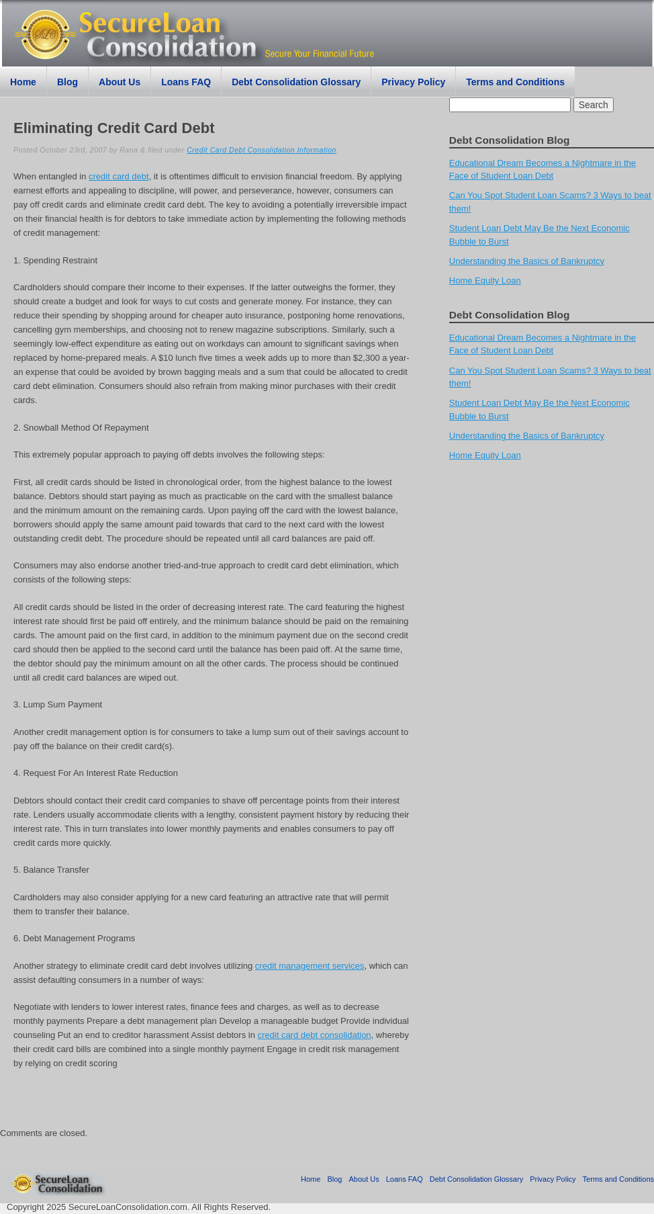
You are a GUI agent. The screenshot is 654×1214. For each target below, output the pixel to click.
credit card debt (119, 176)
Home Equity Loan (485, 280)
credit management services (310, 966)
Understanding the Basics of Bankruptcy (526, 261)
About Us (119, 82)
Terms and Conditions (515, 82)
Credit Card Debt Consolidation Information (261, 150)
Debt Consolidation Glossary (296, 82)
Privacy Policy (413, 82)
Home (23, 82)
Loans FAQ (186, 82)
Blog (67, 82)
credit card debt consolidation (314, 1035)
